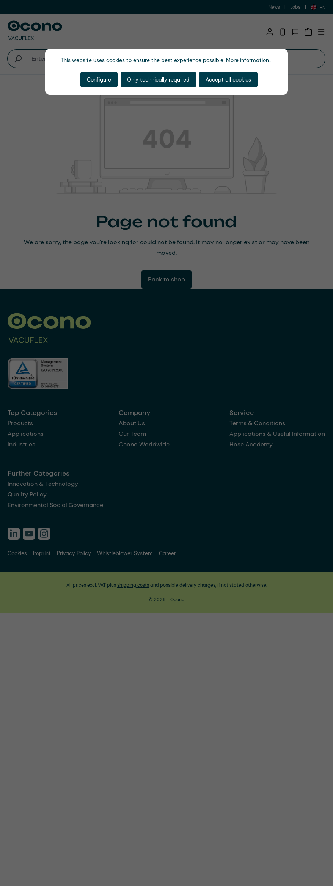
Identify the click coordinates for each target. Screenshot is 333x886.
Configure (99, 79)
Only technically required (158, 79)
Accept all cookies (228, 79)
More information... (249, 60)
